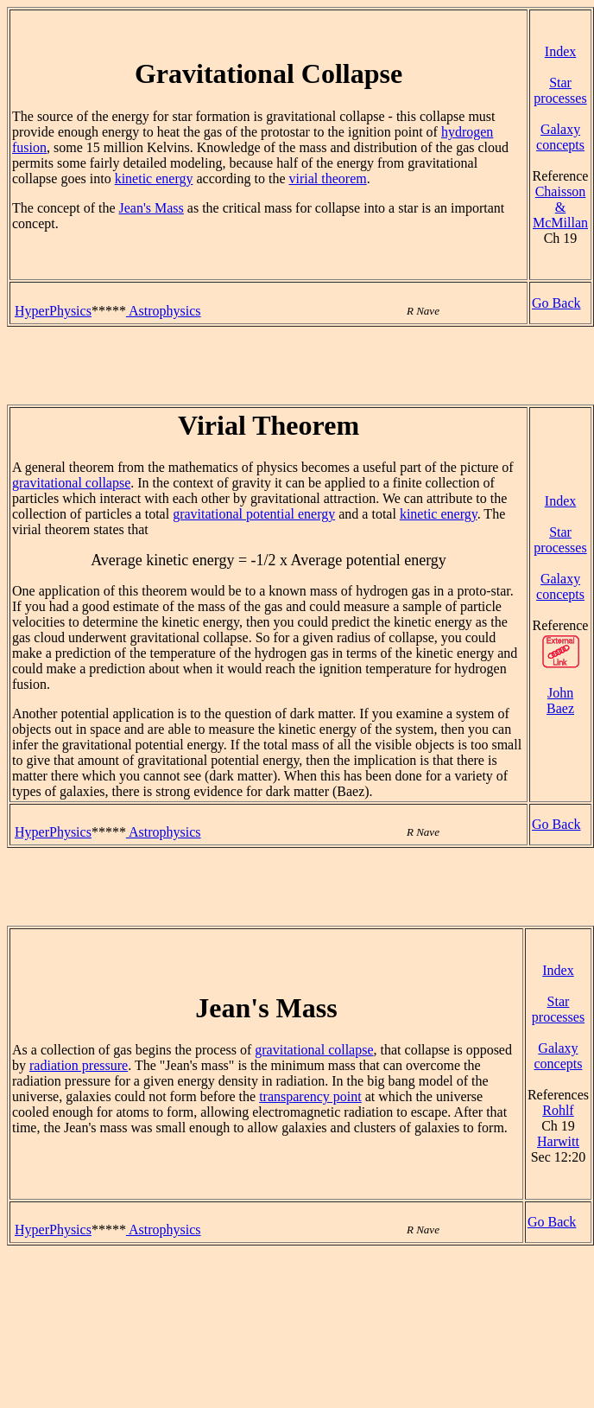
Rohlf (557, 1110)
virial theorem (328, 178)
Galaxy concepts (560, 137)
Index (560, 51)
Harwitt (558, 1141)
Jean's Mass (151, 208)
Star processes (560, 90)
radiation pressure (78, 1065)
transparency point (310, 1096)
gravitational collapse (71, 482)
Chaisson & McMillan (560, 207)
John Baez (560, 700)
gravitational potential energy (254, 513)
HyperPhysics (53, 310)
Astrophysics (163, 310)
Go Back (556, 303)
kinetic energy (154, 178)
